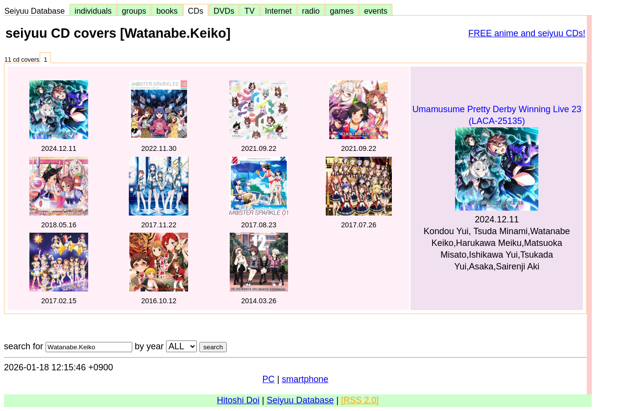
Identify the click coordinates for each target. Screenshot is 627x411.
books (167, 10)
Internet (278, 10)
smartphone (305, 379)
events (376, 10)
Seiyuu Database (36, 10)
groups (134, 10)
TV (249, 10)
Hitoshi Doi (238, 400)
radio (311, 10)
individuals (93, 10)
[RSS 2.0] (360, 400)
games (342, 10)
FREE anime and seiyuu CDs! (526, 33)
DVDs (224, 10)
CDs (196, 10)
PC (269, 379)
